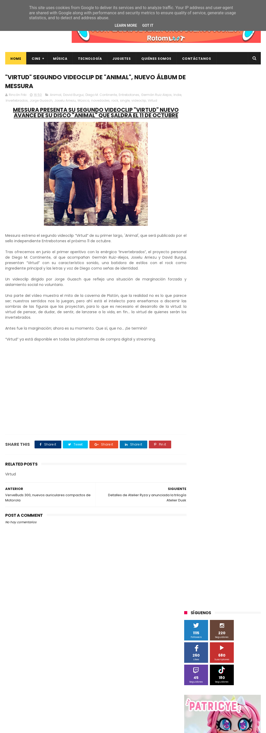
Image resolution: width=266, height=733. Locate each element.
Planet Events (237, 462)
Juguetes (121, 58)
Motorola (194, 453)
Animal (55, 95)
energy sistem (229, 559)
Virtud (162, 101)
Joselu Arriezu (74, 101)
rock (124, 101)
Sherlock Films (211, 472)
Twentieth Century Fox (205, 501)
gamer (214, 568)
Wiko (191, 530)
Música (60, 58)
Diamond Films (199, 414)
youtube (242, 587)
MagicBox (245, 433)
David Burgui (73, 95)
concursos (195, 549)
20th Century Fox (201, 366)
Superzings (196, 491)
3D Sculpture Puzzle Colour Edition (214, 376)
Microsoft (229, 443)
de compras (239, 549)
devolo (192, 559)
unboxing (194, 587)
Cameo (231, 405)
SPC (190, 472)
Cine (36, 58)
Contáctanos (196, 58)
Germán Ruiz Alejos (156, 95)
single (134, 101)
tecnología (225, 578)
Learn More (126, 25)
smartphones (198, 578)
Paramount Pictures (203, 462)
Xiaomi (207, 530)
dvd (208, 559)
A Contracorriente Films (206, 385)
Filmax (223, 414)
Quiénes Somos (156, 58)
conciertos (244, 539)
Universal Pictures (201, 520)
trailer (245, 578)
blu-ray (225, 530)
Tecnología (90, 58)
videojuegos (219, 587)
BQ (241, 395)
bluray (243, 530)
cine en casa (219, 539)
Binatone (194, 405)
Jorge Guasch (50, 101)
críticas (216, 549)
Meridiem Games (201, 443)
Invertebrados (26, 101)
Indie (10, 101)
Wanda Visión (233, 520)
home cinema (237, 568)
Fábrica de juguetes (203, 424)
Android (226, 395)
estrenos (194, 568)
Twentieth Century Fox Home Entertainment (210, 511)
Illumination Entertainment (209, 433)
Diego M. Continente (101, 95)
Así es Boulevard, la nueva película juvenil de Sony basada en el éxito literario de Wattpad (231, 654)
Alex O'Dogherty (200, 395)
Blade (213, 405)
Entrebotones (129, 95)
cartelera (194, 539)
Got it (147, 25)
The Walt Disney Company (233, 491)
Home (15, 58)
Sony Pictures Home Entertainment (215, 482)
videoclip (148, 101)
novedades (110, 101)
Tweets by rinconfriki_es (206, 246)
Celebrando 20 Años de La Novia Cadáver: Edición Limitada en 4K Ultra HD (231, 702)
